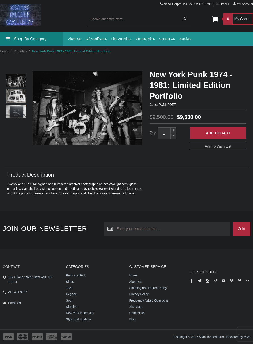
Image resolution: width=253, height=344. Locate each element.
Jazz (69, 288)
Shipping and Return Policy (148, 288)
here (54, 193)
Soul (69, 300)
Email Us (14, 303)
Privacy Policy (139, 294)
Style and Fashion (78, 319)
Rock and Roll (75, 275)
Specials (185, 38)
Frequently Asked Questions (148, 300)
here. (131, 193)
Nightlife (71, 306)
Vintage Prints (145, 38)
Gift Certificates (96, 38)
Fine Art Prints (121, 38)
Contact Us (167, 38)
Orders (222, 4)
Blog (132, 319)
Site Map (135, 306)
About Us (74, 38)
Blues (70, 281)
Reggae (71, 294)
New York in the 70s (80, 313)
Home (4, 51)
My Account (243, 4)
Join (241, 229)
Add (218, 133)
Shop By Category (25, 40)
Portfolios (20, 51)
